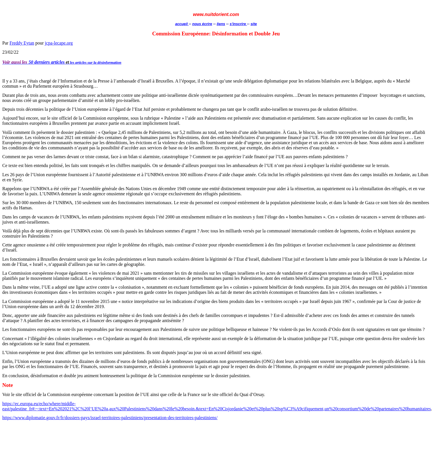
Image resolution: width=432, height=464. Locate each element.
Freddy (21, 43)
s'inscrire (238, 24)
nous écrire (202, 24)
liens (221, 24)
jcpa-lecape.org (59, 43)
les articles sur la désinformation (95, 62)
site (253, 24)
